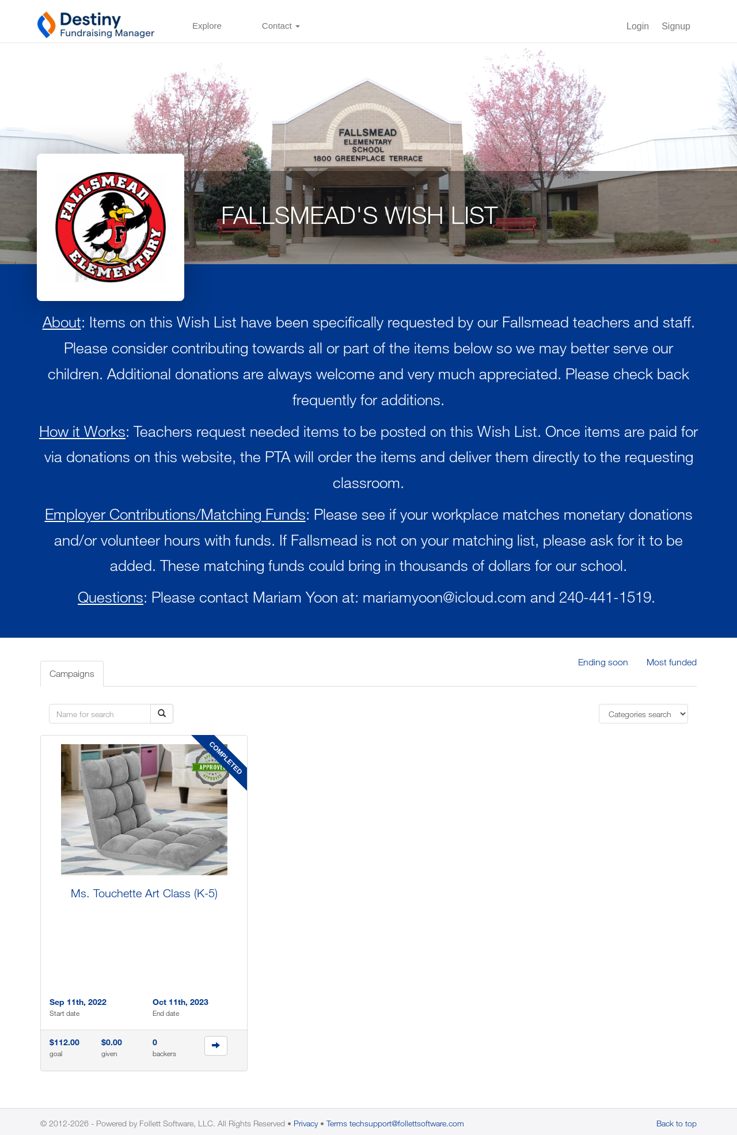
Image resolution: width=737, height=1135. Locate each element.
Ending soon (603, 662)
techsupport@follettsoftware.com (406, 1123)
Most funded (672, 662)
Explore (207, 26)
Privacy (306, 1123)
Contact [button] (281, 26)
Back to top (676, 1123)
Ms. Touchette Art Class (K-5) (144, 893)
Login (637, 26)
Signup (676, 26)
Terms (336, 1123)
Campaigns (72, 673)
